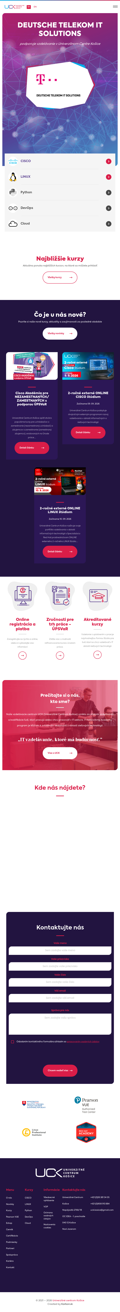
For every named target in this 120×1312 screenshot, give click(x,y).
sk (29, 7)
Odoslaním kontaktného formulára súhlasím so (58, 1041)
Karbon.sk (67, 1304)
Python (26, 192)
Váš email (60, 990)
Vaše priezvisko (60, 959)
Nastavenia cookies (49, 1226)
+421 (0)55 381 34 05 (99, 1197)
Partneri (10, 1249)
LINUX (25, 176)
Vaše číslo (60, 974)
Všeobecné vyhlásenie (49, 1199)
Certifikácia (12, 1236)
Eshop (9, 1223)
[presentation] (60, 1054)
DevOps (27, 208)
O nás (9, 1198)
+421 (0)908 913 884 (100, 1204)
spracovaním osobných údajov (83, 1041)
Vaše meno (60, 943)
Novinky (10, 1204)
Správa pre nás (60, 1010)
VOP (46, 1207)
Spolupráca (12, 1255)
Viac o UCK (54, 753)
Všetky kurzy (55, 277)
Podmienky (11, 1242)
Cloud (25, 223)
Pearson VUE (12, 1217)
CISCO (26, 161)
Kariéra (10, 1261)
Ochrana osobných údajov (48, 1216)
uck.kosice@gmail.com (102, 1210)
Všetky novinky (56, 333)
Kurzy (9, 1211)
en (35, 7)
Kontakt (10, 1268)
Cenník (9, 1230)
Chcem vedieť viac (58, 1070)
